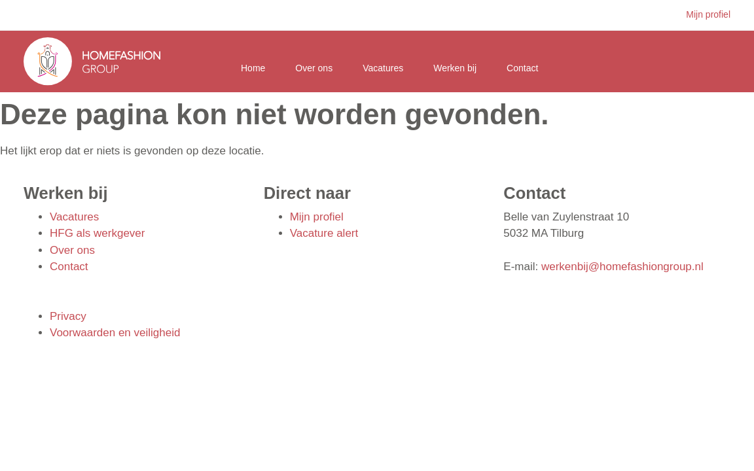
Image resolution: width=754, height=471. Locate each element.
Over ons (313, 68)
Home (253, 68)
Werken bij (454, 68)
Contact (522, 68)
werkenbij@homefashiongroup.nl (622, 266)
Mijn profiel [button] (708, 14)
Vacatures (383, 68)
